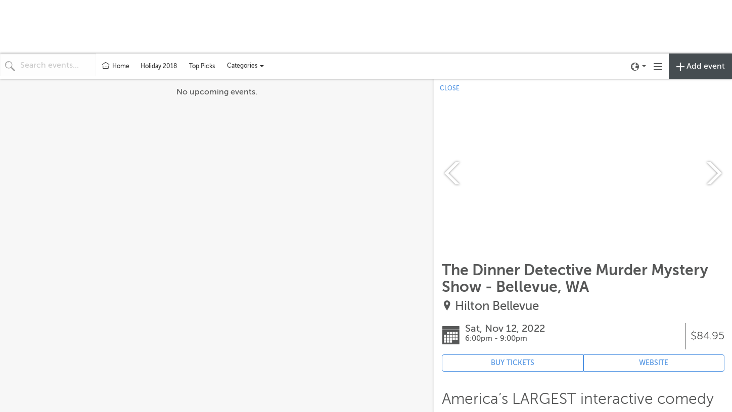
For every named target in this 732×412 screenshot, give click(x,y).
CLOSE (450, 88)
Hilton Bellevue (497, 306)
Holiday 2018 (159, 66)
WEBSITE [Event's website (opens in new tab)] (653, 363)
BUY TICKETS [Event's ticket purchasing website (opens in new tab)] (512, 363)
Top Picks (202, 66)
